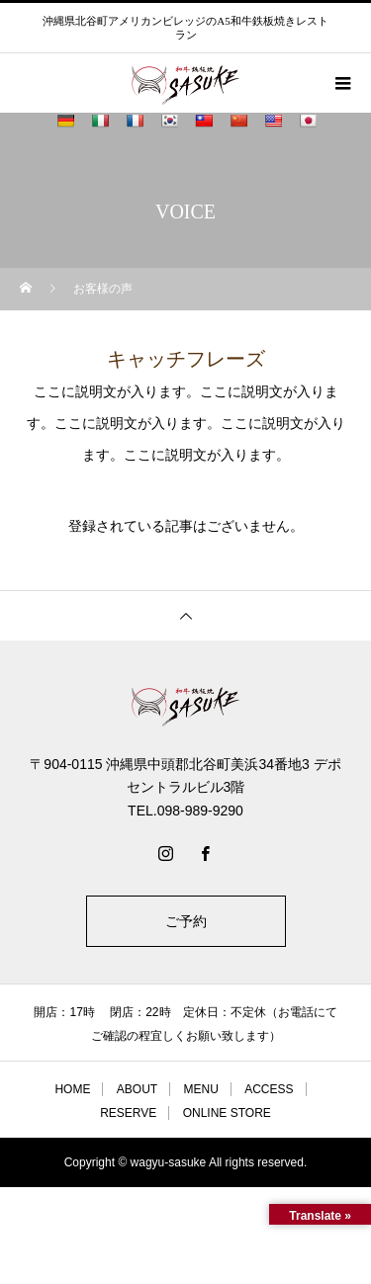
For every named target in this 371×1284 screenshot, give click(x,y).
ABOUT (137, 1089)
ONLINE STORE (227, 1113)
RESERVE (128, 1113)
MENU (200, 1089)
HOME (72, 1089)
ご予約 (186, 921)
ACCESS (268, 1089)
